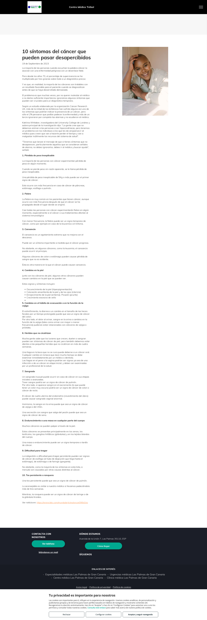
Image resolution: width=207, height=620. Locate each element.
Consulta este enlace (97, 607)
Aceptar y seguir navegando (140, 614)
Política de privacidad (99, 587)
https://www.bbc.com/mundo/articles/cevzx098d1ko (62, 502)
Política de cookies (122, 587)
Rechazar (66, 614)
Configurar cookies (104, 614)
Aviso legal (81, 587)
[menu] (201, 7)
